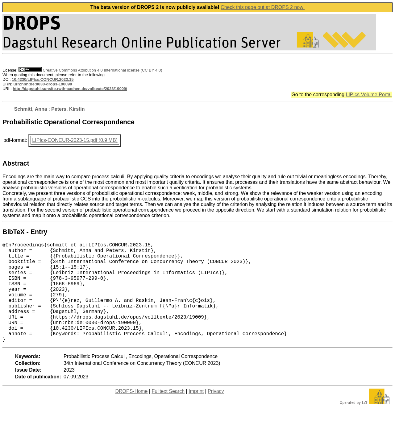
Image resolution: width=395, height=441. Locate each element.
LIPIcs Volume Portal (369, 94)
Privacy (216, 413)
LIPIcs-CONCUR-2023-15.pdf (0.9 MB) (75, 140)
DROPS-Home (131, 413)
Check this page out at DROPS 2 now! (263, 7)
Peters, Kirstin (68, 109)
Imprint (196, 413)
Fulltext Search (168, 413)
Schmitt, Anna (30, 109)
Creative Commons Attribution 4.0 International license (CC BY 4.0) (90, 70)
